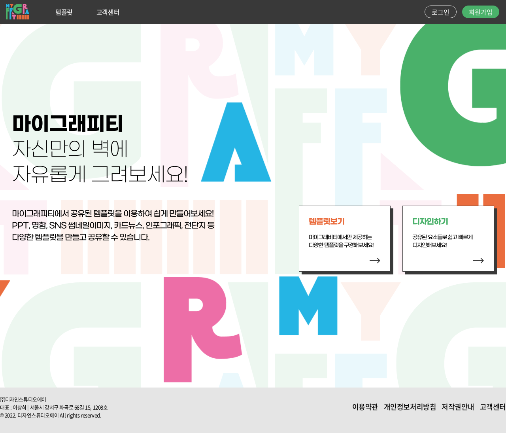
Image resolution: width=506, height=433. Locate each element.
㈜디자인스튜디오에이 (23, 399)
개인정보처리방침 (410, 406)
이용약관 (365, 406)
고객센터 (107, 12)
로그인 (440, 12)
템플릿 (64, 12)
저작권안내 (458, 406)
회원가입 (481, 12)
